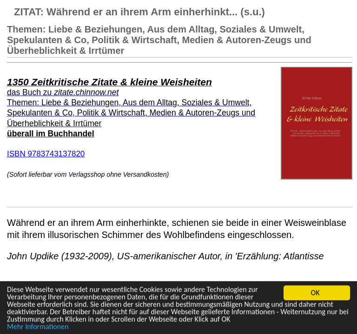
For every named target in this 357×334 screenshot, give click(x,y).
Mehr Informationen (38, 326)
